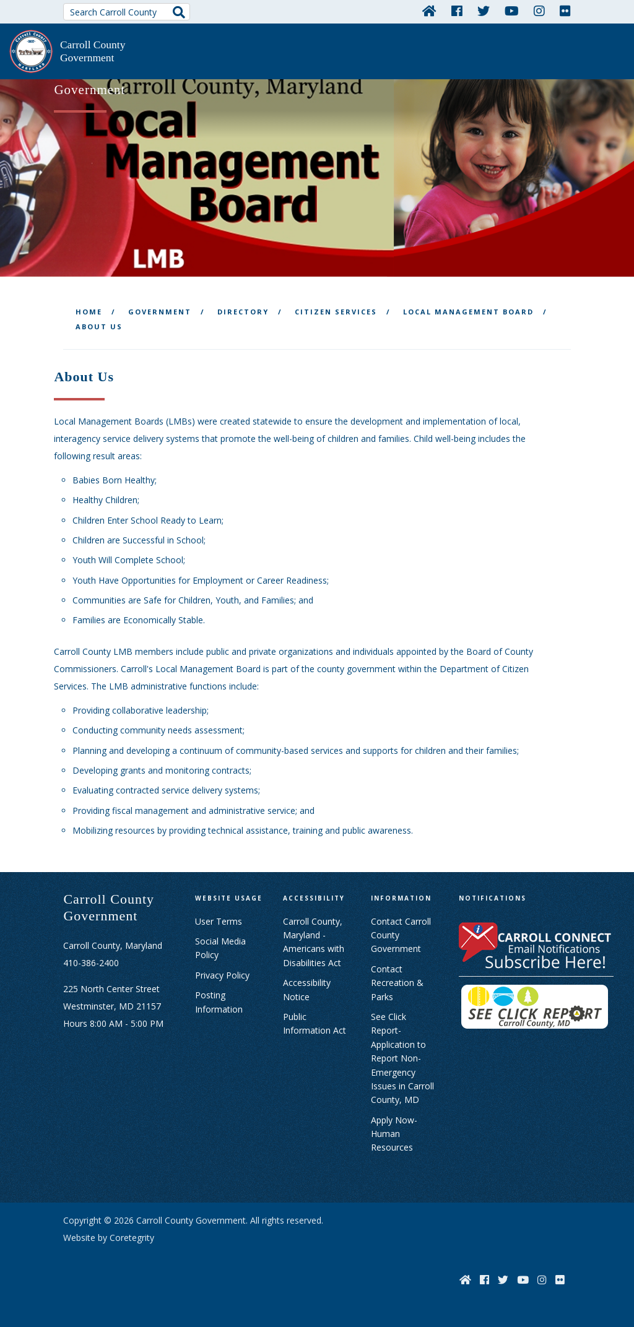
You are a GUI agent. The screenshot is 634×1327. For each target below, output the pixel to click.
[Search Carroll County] (126, 11)
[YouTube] (512, 10)
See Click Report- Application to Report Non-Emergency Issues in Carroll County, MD (402, 1055)
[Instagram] (539, 10)
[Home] (429, 10)
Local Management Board (468, 309)
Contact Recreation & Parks (397, 980)
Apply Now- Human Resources (394, 1131)
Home (89, 309)
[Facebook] (456, 10)
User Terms (218, 918)
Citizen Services (336, 309)
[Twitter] (483, 10)
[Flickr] (565, 10)
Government (159, 309)
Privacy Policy (222, 973)
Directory (243, 309)
